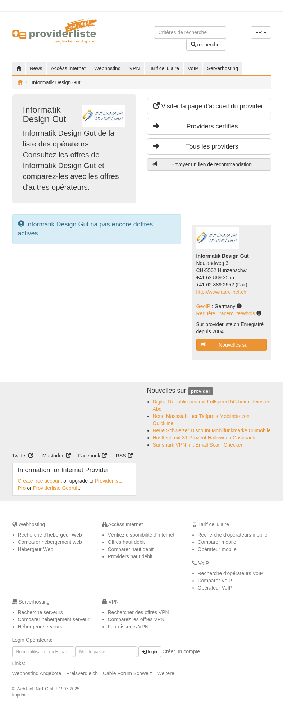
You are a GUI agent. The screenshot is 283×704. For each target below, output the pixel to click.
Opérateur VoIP (215, 588)
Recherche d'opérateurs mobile (233, 535)
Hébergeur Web (36, 549)
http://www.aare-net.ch (221, 292)
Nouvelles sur (225, 345)
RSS (124, 456)
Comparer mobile (217, 542)
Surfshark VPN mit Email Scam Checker (198, 445)
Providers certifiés (195, 126)
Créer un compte (181, 651)
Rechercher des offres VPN (138, 612)
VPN (134, 68)
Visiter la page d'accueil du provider (208, 106)
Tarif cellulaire (164, 68)
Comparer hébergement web (50, 542)
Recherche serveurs (40, 612)
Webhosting (107, 68)
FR (260, 32)
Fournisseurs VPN (128, 626)
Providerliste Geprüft (56, 488)
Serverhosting (222, 68)
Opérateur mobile (217, 549)
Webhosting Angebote (36, 673)
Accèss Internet (68, 68)
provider (200, 391)
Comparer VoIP (215, 580)
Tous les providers (195, 146)
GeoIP (204, 306)
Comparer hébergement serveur (54, 619)
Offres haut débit (126, 542)
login (149, 651)
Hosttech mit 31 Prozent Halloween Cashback (204, 438)
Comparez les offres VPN (136, 619)
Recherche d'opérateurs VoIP (230, 573)
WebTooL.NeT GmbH (38, 688)
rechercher (206, 45)
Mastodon (56, 456)
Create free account (40, 481)
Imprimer (20, 695)
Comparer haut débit (131, 549)
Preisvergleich (82, 673)
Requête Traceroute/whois (226, 313)
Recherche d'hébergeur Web (50, 535)
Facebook (92, 456)
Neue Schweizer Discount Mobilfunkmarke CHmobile (212, 430)
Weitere (165, 673)
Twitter (22, 456)
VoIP (193, 68)
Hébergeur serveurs (40, 626)
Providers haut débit (130, 556)
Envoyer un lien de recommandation (202, 164)
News (36, 68)
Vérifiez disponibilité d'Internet (141, 535)
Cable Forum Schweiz (127, 673)
